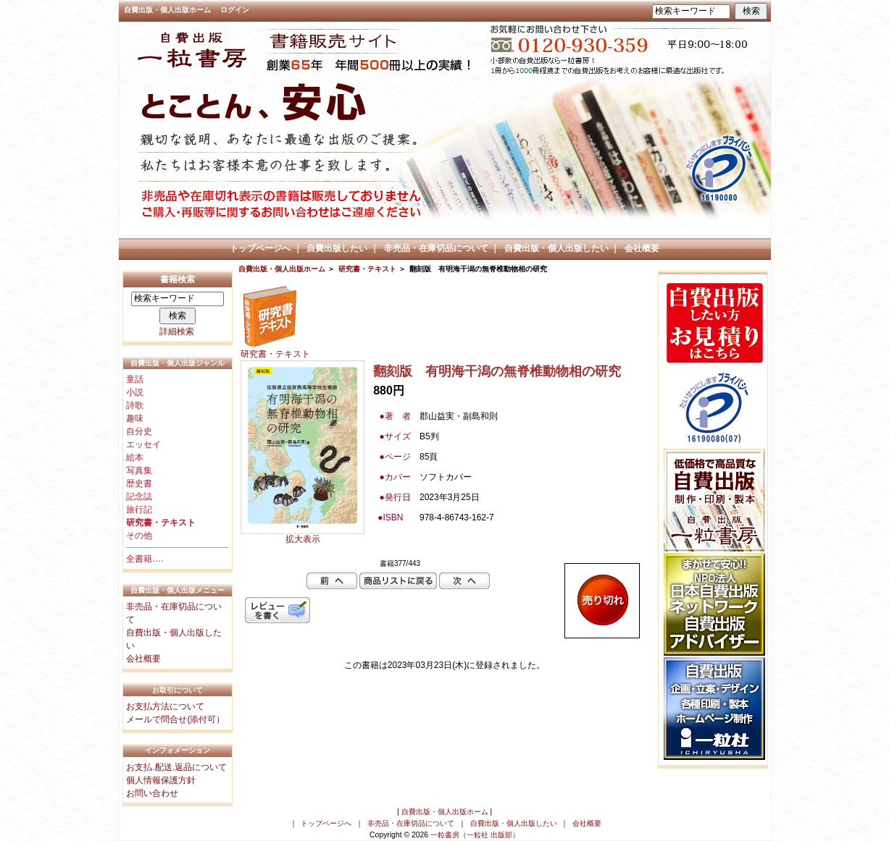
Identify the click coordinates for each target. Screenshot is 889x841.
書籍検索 (177, 279)
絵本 (134, 457)
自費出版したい (336, 248)
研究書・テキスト (367, 269)
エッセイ (143, 444)
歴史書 (139, 483)
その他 (139, 536)
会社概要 (642, 248)
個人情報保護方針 (161, 780)
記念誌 (139, 496)
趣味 (134, 418)
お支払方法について (165, 706)
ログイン (234, 10)
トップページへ (260, 248)
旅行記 (139, 509)
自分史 (139, 431)
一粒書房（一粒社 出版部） (474, 835)
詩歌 (134, 405)
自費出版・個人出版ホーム (167, 10)
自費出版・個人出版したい (556, 248)
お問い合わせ (152, 793)
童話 (134, 379)
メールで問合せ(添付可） (175, 719)
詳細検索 (176, 331)
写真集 (139, 470)
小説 (134, 392)
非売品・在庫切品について (436, 248)
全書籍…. (144, 559)
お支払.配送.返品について (176, 767)
